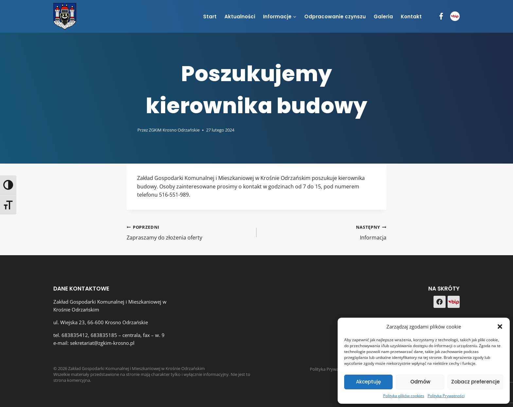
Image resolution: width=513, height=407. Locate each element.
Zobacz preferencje (475, 381)
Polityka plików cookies (403, 395)
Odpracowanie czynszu (335, 16)
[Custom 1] (454, 302)
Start (210, 16)
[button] (500, 326)
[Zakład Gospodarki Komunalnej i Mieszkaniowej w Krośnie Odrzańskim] (64, 16)
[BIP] (455, 16)
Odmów (420, 381)
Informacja (324, 232)
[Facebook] (441, 16)
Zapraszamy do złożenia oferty (189, 232)
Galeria (383, 16)
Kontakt (411, 16)
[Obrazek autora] (131, 130)
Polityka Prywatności (446, 395)
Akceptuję (368, 381)
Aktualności (239, 16)
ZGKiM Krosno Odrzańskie (174, 130)
